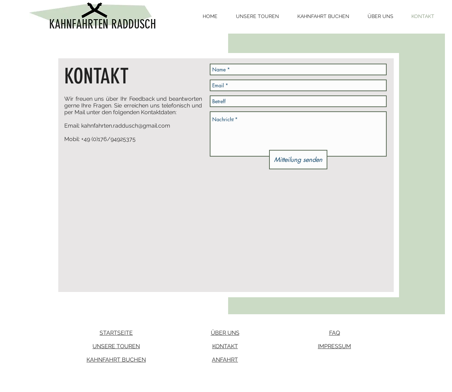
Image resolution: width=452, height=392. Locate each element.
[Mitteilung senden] (298, 159)
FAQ (334, 332)
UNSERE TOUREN (116, 346)
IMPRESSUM (334, 346)
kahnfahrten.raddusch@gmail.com (125, 125)
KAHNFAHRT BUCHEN (116, 359)
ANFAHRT (225, 359)
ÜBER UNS (225, 332)
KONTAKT (225, 346)
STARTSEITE (116, 332)
